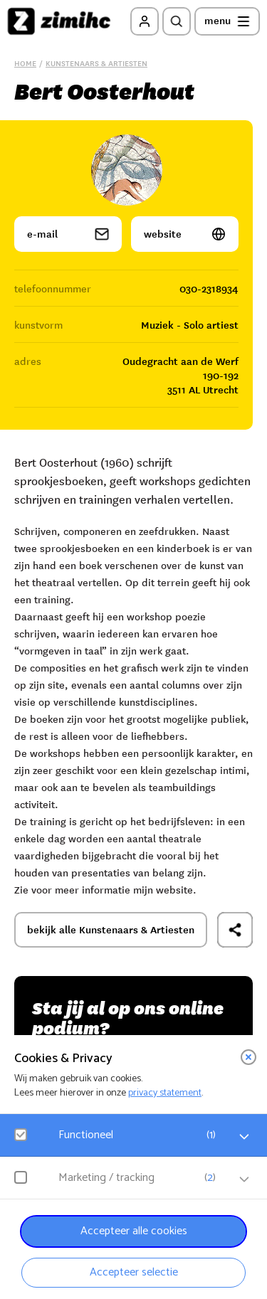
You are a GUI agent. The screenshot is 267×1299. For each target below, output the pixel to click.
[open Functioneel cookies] (244, 1137)
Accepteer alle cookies (133, 1231)
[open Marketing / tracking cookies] (244, 1179)
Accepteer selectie (134, 1272)
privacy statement (164, 1093)
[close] (248, 1057)
